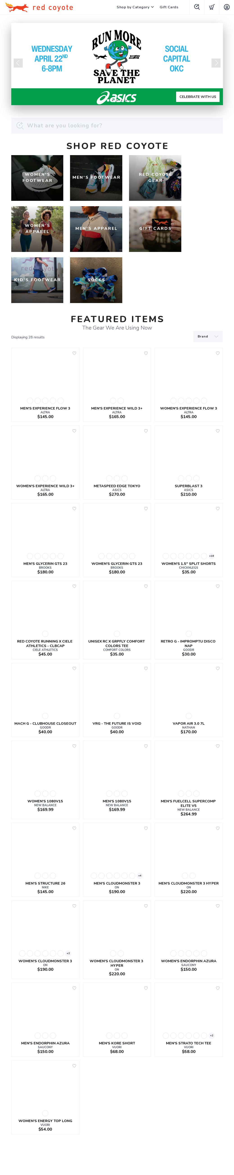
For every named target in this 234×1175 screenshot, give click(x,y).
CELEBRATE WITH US (197, 96)
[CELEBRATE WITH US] (117, 64)
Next (215, 63)
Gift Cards (168, 7)
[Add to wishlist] (74, 305)
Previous (18, 63)
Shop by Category (132, 7)
